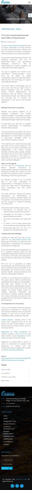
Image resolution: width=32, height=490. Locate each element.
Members (6, 431)
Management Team (9, 421)
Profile (5, 418)
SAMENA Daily (8, 439)
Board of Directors (9, 424)
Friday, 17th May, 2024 (8, 42)
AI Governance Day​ (21, 165)
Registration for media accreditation (14, 332)
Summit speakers (7, 320)
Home (5, 416)
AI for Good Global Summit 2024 (14, 46)
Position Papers (8, 434)
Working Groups (8, 429)
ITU (28, 238)
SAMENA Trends (8, 436)
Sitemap (6, 444)
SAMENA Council (21, 479)
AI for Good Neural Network (14, 350)
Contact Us (6, 426)
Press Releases (8, 442)
